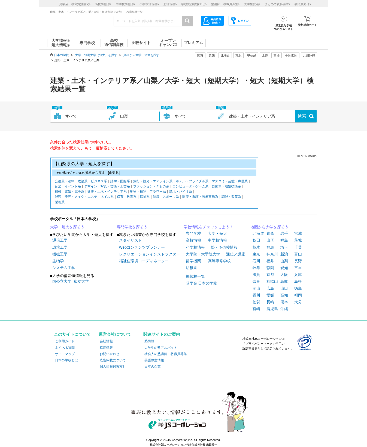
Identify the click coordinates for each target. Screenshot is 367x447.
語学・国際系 (120, 181)
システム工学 (63, 268)
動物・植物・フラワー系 (148, 192)
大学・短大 (217, 233)
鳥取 (284, 281)
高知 (284, 295)
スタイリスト (130, 240)
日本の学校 (61, 55)
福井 (270, 261)
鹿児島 (272, 309)
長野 (298, 261)
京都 (270, 274)
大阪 (284, 274)
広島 (270, 288)
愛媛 (270, 295)
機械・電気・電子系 (69, 192)
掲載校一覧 (195, 276)
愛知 (284, 268)
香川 (256, 295)
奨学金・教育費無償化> (75, 4)
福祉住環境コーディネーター (144, 261)
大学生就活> (252, 4)
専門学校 (193, 233)
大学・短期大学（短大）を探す (96, 55)
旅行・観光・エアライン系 (152, 181)
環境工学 (60, 247)
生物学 (58, 261)
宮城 (298, 233)
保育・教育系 (127, 197)
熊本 (284, 302)
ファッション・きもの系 (151, 186)
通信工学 (60, 240)
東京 (256, 254)
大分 (298, 302)
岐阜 (256, 268)
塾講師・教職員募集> (225, 4)
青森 (270, 233)
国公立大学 (61, 281)
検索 (302, 116)
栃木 (256, 247)
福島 (284, 240)
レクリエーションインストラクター (149, 254)
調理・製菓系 (231, 197)
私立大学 (81, 281)
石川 (256, 261)
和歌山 (272, 281)
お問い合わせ (109, 354)
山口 (284, 288)
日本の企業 (152, 366)
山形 (270, 240)
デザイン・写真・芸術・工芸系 (107, 186)
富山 (298, 254)
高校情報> (103, 4)
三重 (298, 268)
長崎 (270, 302)
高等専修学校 (219, 261)
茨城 (298, 240)
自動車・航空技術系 (226, 186)
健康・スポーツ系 (166, 197)
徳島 (298, 288)
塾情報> (170, 4)
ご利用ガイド (65, 341)
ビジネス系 (99, 181)
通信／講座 (235, 254)
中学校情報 (217, 240)
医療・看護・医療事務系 (200, 197)
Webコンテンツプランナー (142, 247)
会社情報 (106, 341)
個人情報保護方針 (113, 366)
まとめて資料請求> (277, 4)
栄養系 (60, 202)
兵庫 (298, 274)
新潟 (284, 254)
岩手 (284, 233)
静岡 (270, 268)
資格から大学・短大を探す (141, 55)
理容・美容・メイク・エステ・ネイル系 (84, 197)
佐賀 (256, 302)
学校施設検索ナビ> (194, 4)
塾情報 (149, 341)
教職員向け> (303, 4)
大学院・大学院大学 (203, 254)
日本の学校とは (66, 360)
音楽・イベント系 (68, 186)
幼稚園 (191, 268)
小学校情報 (195, 247)
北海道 (225, 55)
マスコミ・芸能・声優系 (230, 181)
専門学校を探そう (132, 227)
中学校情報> (125, 4)
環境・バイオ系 (180, 192)
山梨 (284, 261)
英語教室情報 (154, 360)
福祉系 (145, 197)
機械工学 (60, 254)
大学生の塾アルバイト (160, 348)
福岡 (298, 295)
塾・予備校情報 (224, 247)
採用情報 (106, 348)
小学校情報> (149, 4)
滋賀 (256, 274)
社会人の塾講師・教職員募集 (165, 354)
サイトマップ (65, 354)
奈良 (256, 281)
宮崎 (256, 309)
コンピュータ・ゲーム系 (190, 186)
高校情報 (193, 240)
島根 (298, 281)
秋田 (256, 240)
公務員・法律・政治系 (71, 181)
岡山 (256, 288)
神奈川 (272, 254)
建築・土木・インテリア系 (107, 192)
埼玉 (284, 247)
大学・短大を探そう (67, 227)
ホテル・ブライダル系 (192, 181)
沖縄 (284, 309)
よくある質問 (65, 348)
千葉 (298, 247)
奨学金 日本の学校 (201, 283)
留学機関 (193, 261)
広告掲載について (113, 360)
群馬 (270, 247)
